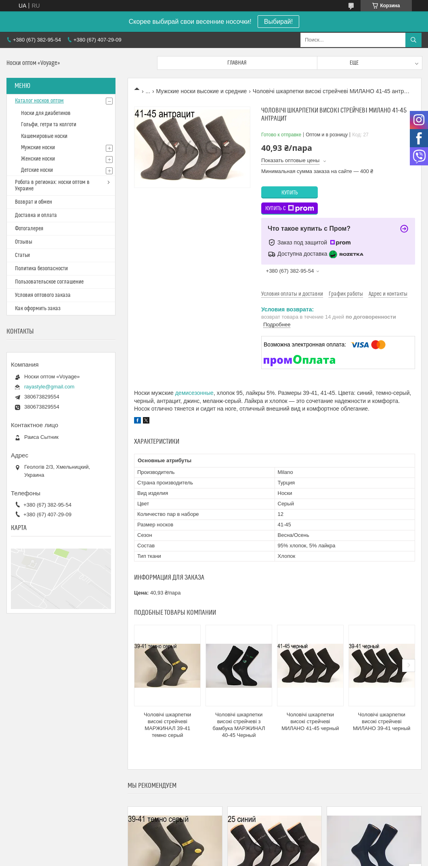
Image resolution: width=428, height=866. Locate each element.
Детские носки (37, 170)
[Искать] (413, 40)
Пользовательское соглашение (49, 282)
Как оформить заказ (38, 308)
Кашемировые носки (44, 136)
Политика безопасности (41, 268)
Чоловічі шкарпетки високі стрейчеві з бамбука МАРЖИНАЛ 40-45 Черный (239, 725)
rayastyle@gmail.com (49, 387)
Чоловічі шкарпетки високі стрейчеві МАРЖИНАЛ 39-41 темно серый (167, 725)
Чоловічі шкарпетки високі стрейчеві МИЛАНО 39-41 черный (381, 721)
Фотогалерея (29, 228)
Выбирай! (278, 21)
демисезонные (194, 393)
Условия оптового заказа (43, 295)
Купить (289, 193)
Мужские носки (38, 147)
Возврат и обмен (33, 202)
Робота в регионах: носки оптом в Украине (52, 185)
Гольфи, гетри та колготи (48, 124)
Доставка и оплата (36, 215)
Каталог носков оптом (39, 101)
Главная (237, 63)
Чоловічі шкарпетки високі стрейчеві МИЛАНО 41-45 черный (310, 721)
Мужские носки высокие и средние (201, 91)
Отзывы (23, 242)
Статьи (22, 255)
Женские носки (38, 159)
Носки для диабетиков (46, 113)
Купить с (289, 208)
